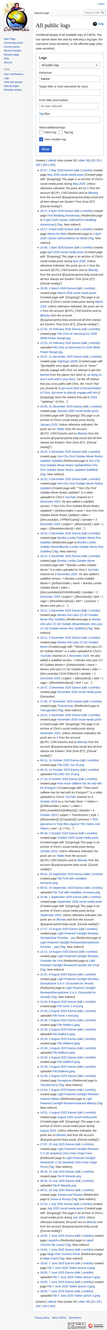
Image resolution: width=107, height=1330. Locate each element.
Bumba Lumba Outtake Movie (76, 560)
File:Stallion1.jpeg (68, 1024)
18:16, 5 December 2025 (55, 533)
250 (45, 164)
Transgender (48, 710)
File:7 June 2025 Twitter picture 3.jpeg (71, 1286)
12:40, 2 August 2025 (53, 1076)
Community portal (13, 42)
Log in (101, 3)
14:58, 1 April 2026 (52, 247)
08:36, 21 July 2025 (52, 1171)
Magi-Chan (50, 1258)
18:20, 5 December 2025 (55, 451)
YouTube (70, 497)
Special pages (11, 86)
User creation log (55, 139)
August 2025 (48, 1130)
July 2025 (79, 1217)
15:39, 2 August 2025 (53, 1020)
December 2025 (50, 501)
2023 (94, 397)
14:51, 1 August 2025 (53, 1112)
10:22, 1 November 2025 (55, 715)
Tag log (68, 132)
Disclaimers (75, 1317)
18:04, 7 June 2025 (52, 1249)
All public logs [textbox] (50, 65)
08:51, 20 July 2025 (52, 1190)
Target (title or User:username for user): (63, 86)
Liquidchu (53, 1240)
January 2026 (48, 424)
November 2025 (50, 733)
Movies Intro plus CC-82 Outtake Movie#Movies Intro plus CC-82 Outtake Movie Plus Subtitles (71, 624)
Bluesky (93, 192)
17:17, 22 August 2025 (54, 929)
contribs (86, 170)
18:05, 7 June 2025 (52, 1235)
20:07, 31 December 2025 (56, 356)
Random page (11, 54)
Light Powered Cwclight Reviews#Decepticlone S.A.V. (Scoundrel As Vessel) (68, 992)
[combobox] (69, 65)
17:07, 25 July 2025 (52, 1144)
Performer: (45, 72)
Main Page (9, 39)
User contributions (13, 74)
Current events (12, 46)
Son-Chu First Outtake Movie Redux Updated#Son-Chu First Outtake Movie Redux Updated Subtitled (70, 465)
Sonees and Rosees (70, 1194)
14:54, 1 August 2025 (53, 1089)
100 (38, 164)
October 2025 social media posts (78, 837)
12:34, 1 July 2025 (51, 1204)
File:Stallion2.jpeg (68, 1043)
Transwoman (65, 705)
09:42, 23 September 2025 (57, 874)
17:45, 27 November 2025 (56, 701)
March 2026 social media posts (76, 293)
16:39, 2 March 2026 (53, 288)
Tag (41, 113)
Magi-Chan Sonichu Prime (63, 1254)
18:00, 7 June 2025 (52, 1263)
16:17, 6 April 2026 (52, 210)
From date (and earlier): (54, 100)
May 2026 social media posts (65, 174)
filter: (45, 113)
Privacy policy (42, 1317)
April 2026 (79, 261)
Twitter (60, 429)
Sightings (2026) (67, 361)
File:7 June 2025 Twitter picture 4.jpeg (71, 1267)
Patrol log (50, 132)
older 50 (84, 160)
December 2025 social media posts (79, 692)
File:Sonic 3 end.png (70, 1006)
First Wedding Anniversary (63, 215)
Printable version (13, 89)
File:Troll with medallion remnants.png (76, 892)
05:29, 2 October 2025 (54, 833)
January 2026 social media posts (78, 411)
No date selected (51, 106)
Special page (41, 12)
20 (93, 160)
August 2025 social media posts (77, 1117)
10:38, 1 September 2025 (56, 897)
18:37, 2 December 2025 (55, 687)
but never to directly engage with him (74, 392)
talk (77, 170)
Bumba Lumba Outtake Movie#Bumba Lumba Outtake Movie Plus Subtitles (71, 547)
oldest (51, 160)
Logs (6, 78)
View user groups (13, 82)
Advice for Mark (57, 233)
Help (101, 24)
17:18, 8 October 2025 (54, 779)
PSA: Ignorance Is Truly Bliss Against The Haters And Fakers (70, 824)
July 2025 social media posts (65, 1208)
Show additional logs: (52, 127)
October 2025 (48, 801)
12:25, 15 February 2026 (55, 329)
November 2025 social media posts (79, 719)
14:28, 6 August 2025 (53, 1001)
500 (52, 164)
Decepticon (64, 1080)
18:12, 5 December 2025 (55, 610)
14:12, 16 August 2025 (54, 951)
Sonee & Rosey (60, 1199)
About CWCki (59, 1317)
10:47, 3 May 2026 (51, 170)
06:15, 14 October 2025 (55, 760)
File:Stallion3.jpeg (68, 1061)
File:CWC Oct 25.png (70, 765)
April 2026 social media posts (65, 252)
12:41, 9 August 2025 (53, 974)
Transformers (48, 1085)
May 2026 (79, 183)
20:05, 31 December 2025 (56, 406)
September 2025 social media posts (79, 901)
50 (98, 160)
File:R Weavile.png (69, 1176)
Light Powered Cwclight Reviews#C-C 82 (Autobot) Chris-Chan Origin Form (68, 1162)
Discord (8, 62)
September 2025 (50, 915)
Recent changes (12, 50)
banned (45, 374)
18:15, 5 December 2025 (55, 556)
